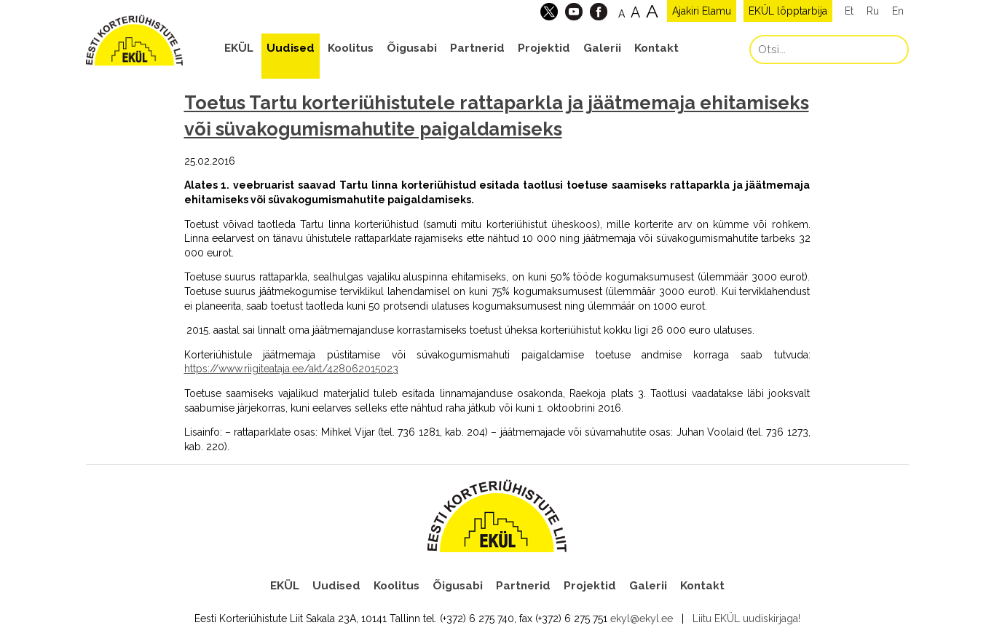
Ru (873, 11)
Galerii (602, 48)
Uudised (291, 48)
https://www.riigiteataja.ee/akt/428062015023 (291, 368)
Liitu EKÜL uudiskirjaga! (746, 618)
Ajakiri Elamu (701, 11)
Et (849, 11)
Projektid (544, 48)
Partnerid (477, 48)
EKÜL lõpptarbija (788, 11)
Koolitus (351, 48)
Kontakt (656, 48)
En (898, 11)
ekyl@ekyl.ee (641, 618)
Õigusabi (412, 48)
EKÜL (238, 48)
